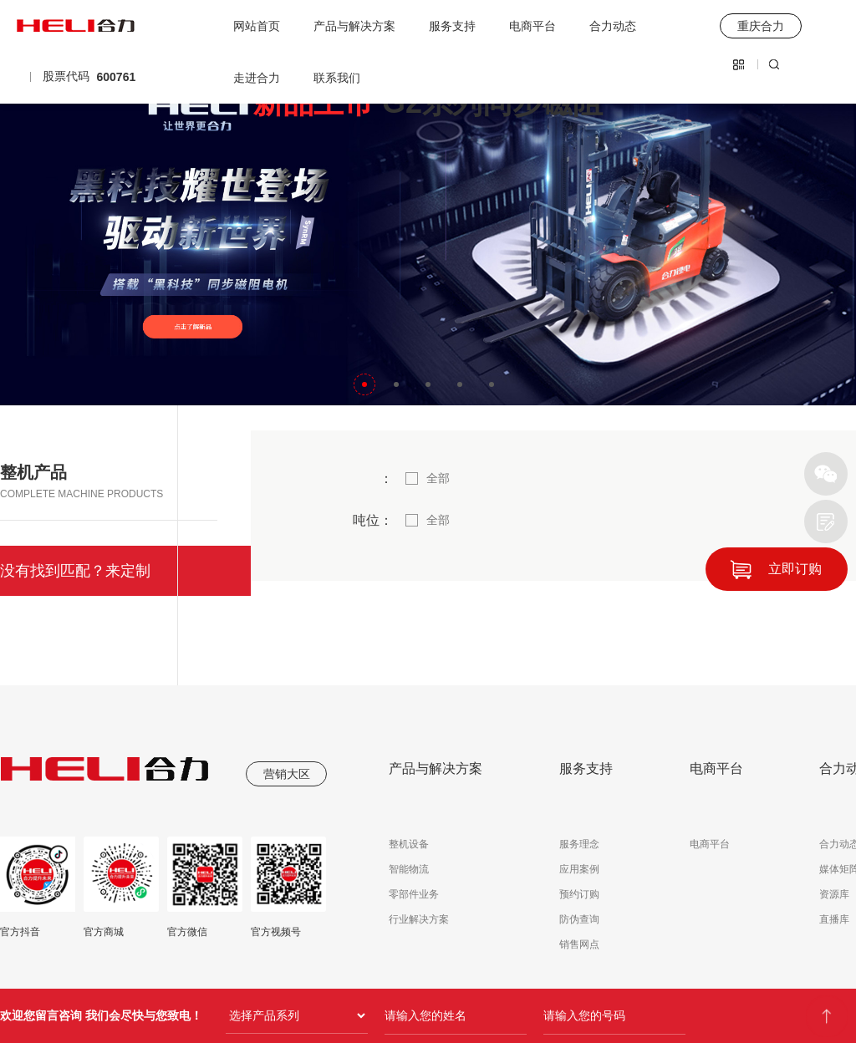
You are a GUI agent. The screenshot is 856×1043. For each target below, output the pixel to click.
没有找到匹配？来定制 (75, 570)
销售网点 (579, 944)
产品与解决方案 (354, 26)
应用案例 (579, 869)
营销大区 (286, 774)
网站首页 (256, 26)
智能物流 (409, 869)
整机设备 (409, 844)
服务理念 (579, 844)
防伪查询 (579, 919)
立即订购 (795, 569)
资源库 (834, 894)
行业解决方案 (419, 919)
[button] (364, 384)
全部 (438, 478)
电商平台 (532, 26)
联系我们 (336, 77)
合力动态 (612, 26)
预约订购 (579, 894)
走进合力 (256, 77)
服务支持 (452, 26)
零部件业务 (414, 894)
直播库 (834, 919)
